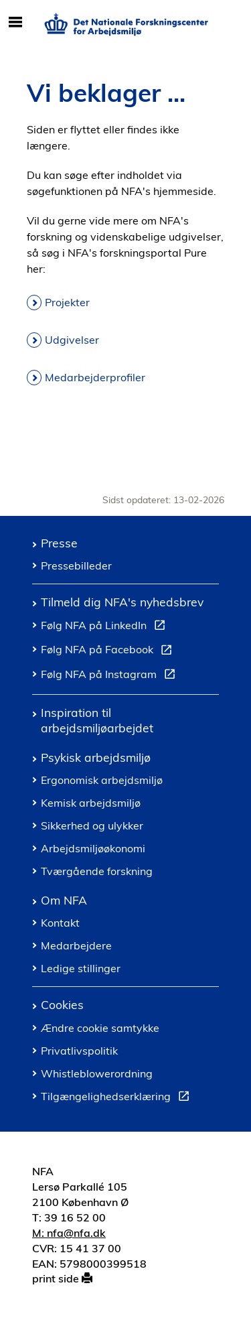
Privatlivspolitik (79, 1050)
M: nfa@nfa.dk (69, 1233)
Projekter (67, 302)
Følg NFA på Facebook (109, 651)
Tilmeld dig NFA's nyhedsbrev (122, 601)
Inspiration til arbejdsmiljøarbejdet (97, 720)
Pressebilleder (76, 565)
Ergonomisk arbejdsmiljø (102, 780)
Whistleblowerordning (97, 1073)
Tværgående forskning (97, 871)
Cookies (62, 1004)
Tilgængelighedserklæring (118, 1098)
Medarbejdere (76, 945)
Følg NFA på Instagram (111, 676)
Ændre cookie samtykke (100, 1028)
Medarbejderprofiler (95, 377)
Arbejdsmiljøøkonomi (93, 848)
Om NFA (64, 899)
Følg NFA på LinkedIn (106, 627)
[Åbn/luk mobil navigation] (15, 23)
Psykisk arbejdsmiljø (96, 757)
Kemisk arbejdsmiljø (91, 802)
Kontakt (60, 922)
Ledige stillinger (80, 968)
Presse (59, 542)
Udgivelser (72, 339)
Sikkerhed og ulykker (92, 825)
